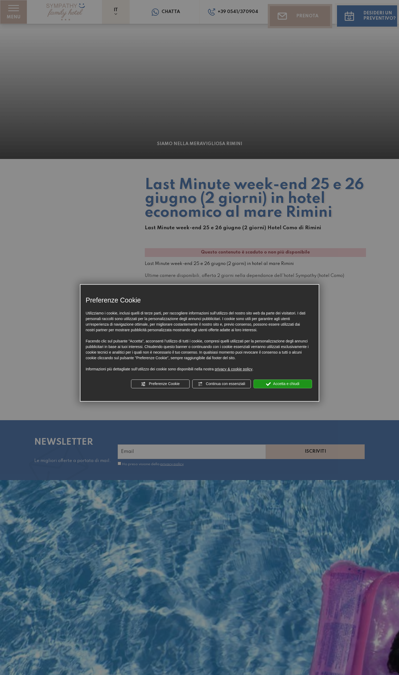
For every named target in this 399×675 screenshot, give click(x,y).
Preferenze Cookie (160, 384)
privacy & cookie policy (234, 369)
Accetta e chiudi (282, 384)
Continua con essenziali (221, 384)
